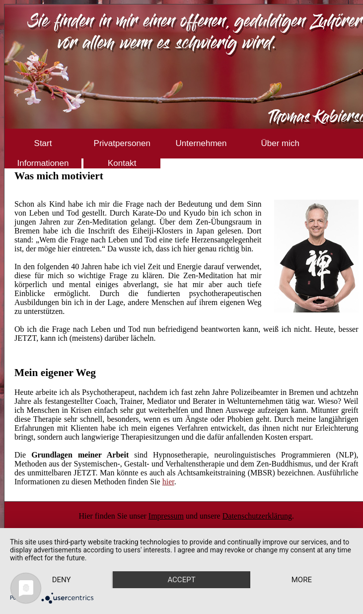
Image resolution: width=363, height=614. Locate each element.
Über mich (280, 143)
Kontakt (122, 163)
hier (168, 481)
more (301, 579)
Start (43, 143)
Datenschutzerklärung (257, 516)
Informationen (43, 163)
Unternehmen (200, 143)
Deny (61, 579)
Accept (181, 579)
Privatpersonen (122, 143)
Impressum (166, 516)
